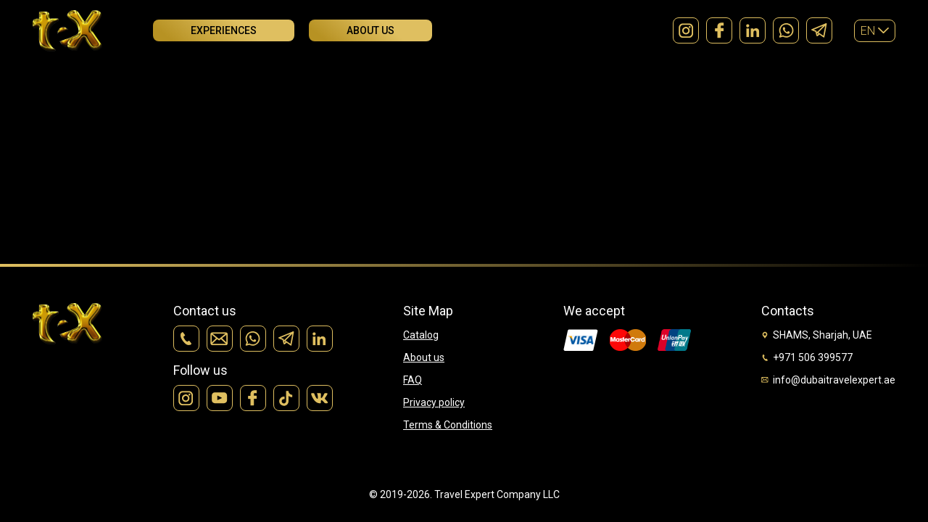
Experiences (224, 30)
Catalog (421, 335)
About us (370, 30)
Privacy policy (434, 402)
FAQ (412, 380)
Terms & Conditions (447, 425)
